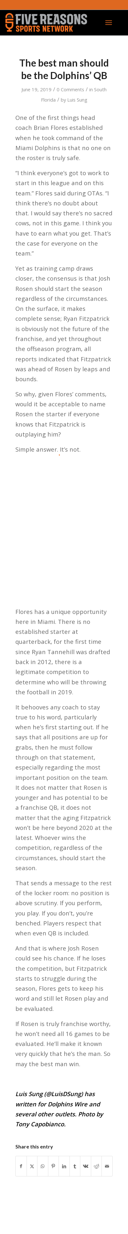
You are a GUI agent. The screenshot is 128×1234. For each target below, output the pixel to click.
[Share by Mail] (107, 1166)
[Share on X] (32, 1166)
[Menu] (108, 22)
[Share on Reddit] (96, 1166)
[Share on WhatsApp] (42, 1166)
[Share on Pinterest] (53, 1166)
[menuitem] (108, 22)
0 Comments (70, 89)
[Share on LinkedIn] (64, 1166)
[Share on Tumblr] (75, 1166)
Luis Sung (77, 99)
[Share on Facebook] (21, 1166)
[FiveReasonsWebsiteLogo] (51, 22)
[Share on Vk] (85, 1166)
